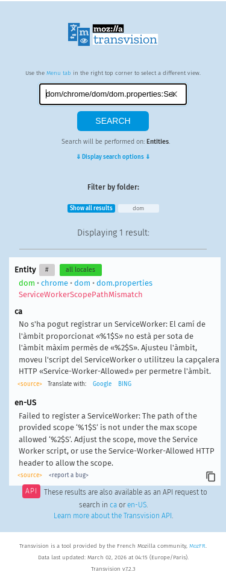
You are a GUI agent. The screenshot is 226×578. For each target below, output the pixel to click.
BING (124, 384)
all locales (80, 270)
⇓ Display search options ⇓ (113, 157)
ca (113, 505)
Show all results (91, 208)
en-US (136, 505)
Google (102, 384)
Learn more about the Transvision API (113, 516)
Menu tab (58, 73)
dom (138, 208)
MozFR (197, 546)
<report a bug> (69, 475)
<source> (29, 384)
